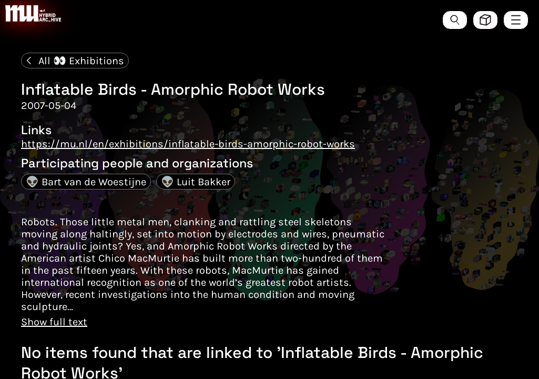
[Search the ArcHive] (454, 20)
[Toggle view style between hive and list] (485, 20)
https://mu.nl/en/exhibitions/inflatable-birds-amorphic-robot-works (188, 144)
